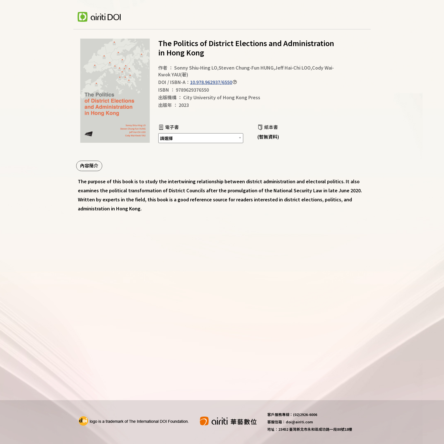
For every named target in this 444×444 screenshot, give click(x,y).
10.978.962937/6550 (211, 82)
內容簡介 (89, 165)
